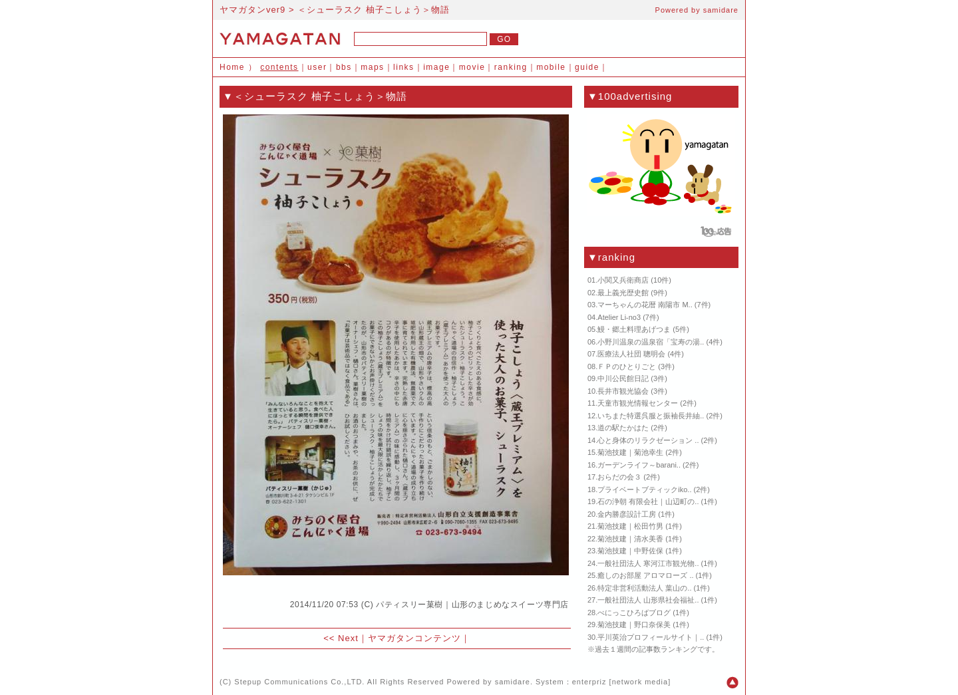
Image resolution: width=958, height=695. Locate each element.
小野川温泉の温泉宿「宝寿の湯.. (650, 342)
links (403, 67)
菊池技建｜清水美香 (630, 539)
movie (472, 67)
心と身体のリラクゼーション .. (648, 440)
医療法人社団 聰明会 (631, 354)
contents (279, 67)
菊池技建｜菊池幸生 (630, 452)
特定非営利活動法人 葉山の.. (644, 588)
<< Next (341, 638)
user (317, 67)
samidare (720, 10)
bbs (344, 67)
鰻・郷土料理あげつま (634, 329)
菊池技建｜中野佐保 (630, 551)
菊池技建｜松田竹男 (630, 526)
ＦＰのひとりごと (626, 366)
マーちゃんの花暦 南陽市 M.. (644, 305)
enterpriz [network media (620, 682)
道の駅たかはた (623, 428)
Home (232, 67)
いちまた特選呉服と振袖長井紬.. (650, 416)
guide (587, 67)
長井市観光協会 (623, 391)
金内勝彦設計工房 (626, 514)
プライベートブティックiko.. (644, 489)
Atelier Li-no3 (619, 317)
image (436, 67)
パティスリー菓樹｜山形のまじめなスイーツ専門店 (472, 604)
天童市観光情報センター (637, 403)
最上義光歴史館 (623, 293)
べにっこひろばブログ (634, 613)
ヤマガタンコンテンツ (414, 638)
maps (372, 67)
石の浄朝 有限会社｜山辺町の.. (648, 501)
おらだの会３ (619, 477)
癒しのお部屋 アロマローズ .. (645, 575)
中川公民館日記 (623, 378)
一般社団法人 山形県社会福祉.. (648, 600)
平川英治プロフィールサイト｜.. (650, 637)
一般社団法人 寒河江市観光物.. (648, 563)
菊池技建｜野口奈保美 (634, 624)
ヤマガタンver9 (252, 10)
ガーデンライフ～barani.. (639, 465)
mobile (550, 67)
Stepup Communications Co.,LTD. (299, 682)
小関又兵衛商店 (623, 280)
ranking (511, 67)
